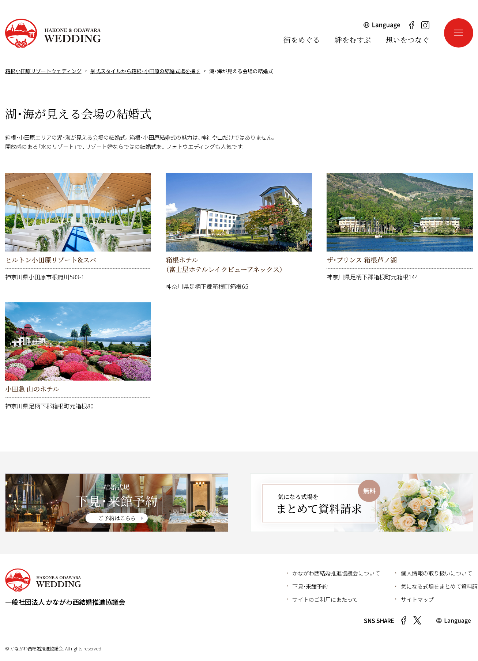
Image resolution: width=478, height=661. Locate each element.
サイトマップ (417, 599)
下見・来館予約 (310, 586)
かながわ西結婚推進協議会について (336, 573)
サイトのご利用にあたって (325, 599)
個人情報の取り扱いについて (436, 573)
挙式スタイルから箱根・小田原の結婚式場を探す (145, 71)
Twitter (417, 620)
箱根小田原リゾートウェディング (53, 33)
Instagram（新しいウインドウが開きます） (425, 25)
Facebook (404, 620)
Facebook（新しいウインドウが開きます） (412, 25)
